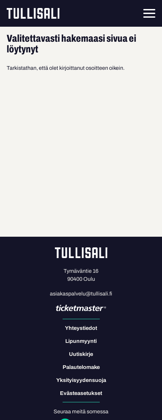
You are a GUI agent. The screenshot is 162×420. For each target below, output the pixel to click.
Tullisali (33, 13)
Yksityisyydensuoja (81, 380)
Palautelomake (81, 367)
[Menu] (149, 13)
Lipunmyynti (81, 341)
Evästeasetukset (81, 393)
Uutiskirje (81, 354)
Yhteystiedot (81, 328)
